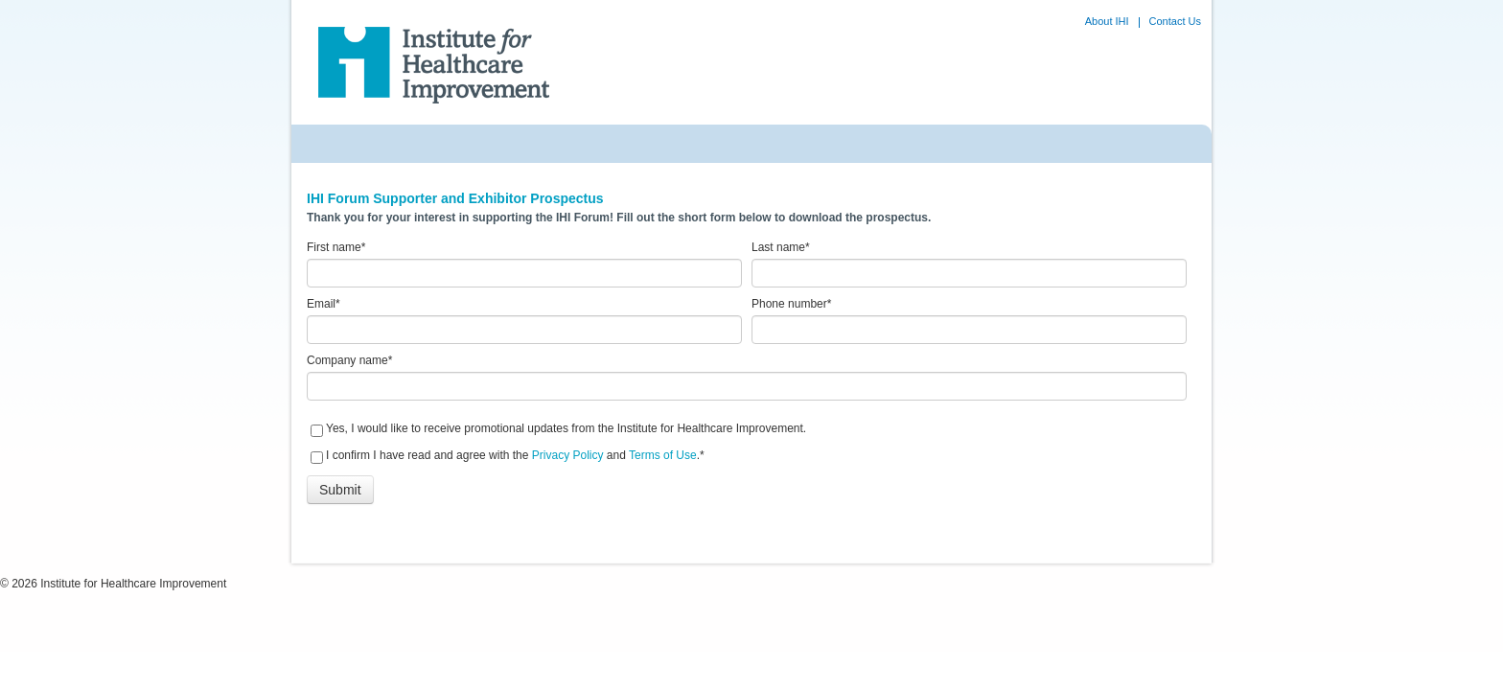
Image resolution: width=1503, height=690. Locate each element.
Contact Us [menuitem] (1175, 21)
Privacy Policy (568, 455)
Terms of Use (663, 455)
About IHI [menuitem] (1107, 21)
